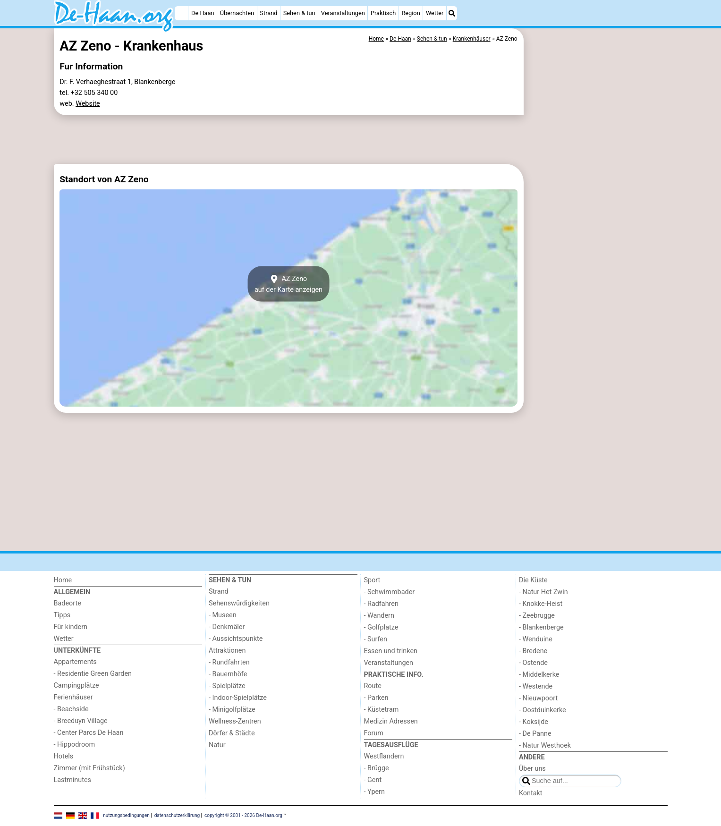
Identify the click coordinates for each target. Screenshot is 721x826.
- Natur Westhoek (545, 745)
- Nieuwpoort (538, 698)
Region (410, 13)
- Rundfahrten (229, 662)
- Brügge (376, 768)
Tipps (62, 615)
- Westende (535, 686)
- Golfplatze (381, 627)
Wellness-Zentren (235, 721)
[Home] (181, 13)
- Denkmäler (227, 627)
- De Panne (535, 734)
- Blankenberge (541, 627)
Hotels (64, 756)
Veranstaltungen (343, 13)
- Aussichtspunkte (236, 639)
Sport (372, 580)
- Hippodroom (74, 745)
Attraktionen (227, 651)
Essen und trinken (391, 651)
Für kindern (71, 627)
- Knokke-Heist (540, 604)
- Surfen (375, 639)
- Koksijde (533, 722)
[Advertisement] (597, 245)
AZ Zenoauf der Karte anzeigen (288, 283)
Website (88, 104)
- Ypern (374, 792)
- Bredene (533, 651)
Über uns (532, 769)
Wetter (434, 13)
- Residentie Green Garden (93, 674)
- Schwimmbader (389, 592)
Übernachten (237, 13)
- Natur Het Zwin (543, 592)
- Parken (376, 698)
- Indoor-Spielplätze (238, 698)
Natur (217, 745)
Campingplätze (76, 685)
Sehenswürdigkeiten (239, 603)
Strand (268, 13)
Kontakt (531, 793)
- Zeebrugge (537, 616)
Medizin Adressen (391, 721)
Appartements (75, 662)
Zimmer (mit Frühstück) (89, 768)
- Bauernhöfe (228, 674)
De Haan (202, 13)
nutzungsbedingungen (126, 815)
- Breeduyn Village (81, 721)
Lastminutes (72, 780)
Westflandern (384, 756)
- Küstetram (381, 710)
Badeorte (67, 603)
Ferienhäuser (73, 697)
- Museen (223, 615)
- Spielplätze (227, 686)
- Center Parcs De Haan (89, 733)
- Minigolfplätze (232, 710)
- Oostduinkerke (542, 710)
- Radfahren (381, 604)
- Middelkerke (539, 675)
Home (63, 580)
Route (373, 686)
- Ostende (533, 663)
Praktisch (383, 13)
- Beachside (71, 709)
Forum (373, 733)
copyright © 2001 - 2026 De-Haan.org (243, 815)
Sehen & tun (299, 13)
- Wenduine (535, 639)
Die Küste (533, 580)
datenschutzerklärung (177, 815)
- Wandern (379, 616)
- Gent (373, 780)
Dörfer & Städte (232, 733)
